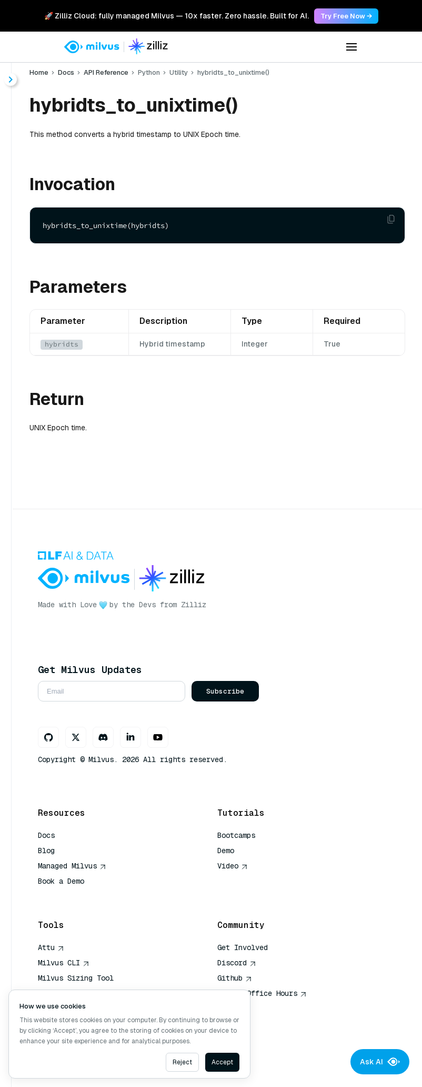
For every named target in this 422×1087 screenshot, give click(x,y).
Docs (66, 72)
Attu (51, 947)
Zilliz (193, 604)
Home (38, 72)
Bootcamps (236, 835)
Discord (236, 962)
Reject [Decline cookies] (182, 1062)
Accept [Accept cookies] (222, 1062)
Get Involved (242, 947)
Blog (46, 850)
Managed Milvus (72, 866)
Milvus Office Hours (262, 993)
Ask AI (380, 1061)
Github (234, 978)
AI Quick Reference (76, 896)
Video (232, 866)
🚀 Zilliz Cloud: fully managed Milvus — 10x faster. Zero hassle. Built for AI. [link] (176, 16)
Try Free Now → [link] (346, 16)
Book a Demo (61, 881)
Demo (225, 850)
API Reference (106, 72)
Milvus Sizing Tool (76, 978)
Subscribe (225, 691)
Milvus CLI (63, 962)
